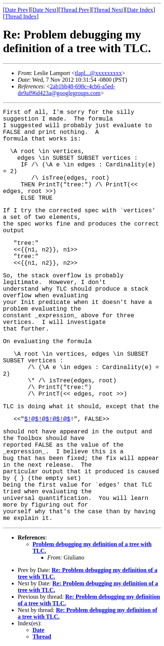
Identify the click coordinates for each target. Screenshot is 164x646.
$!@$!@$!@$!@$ (47, 419)
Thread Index (21, 16)
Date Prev (16, 10)
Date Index (140, 10)
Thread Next (108, 10)
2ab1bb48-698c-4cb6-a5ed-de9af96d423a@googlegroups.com (66, 89)
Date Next (45, 10)
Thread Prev (74, 10)
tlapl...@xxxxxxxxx (98, 73)
